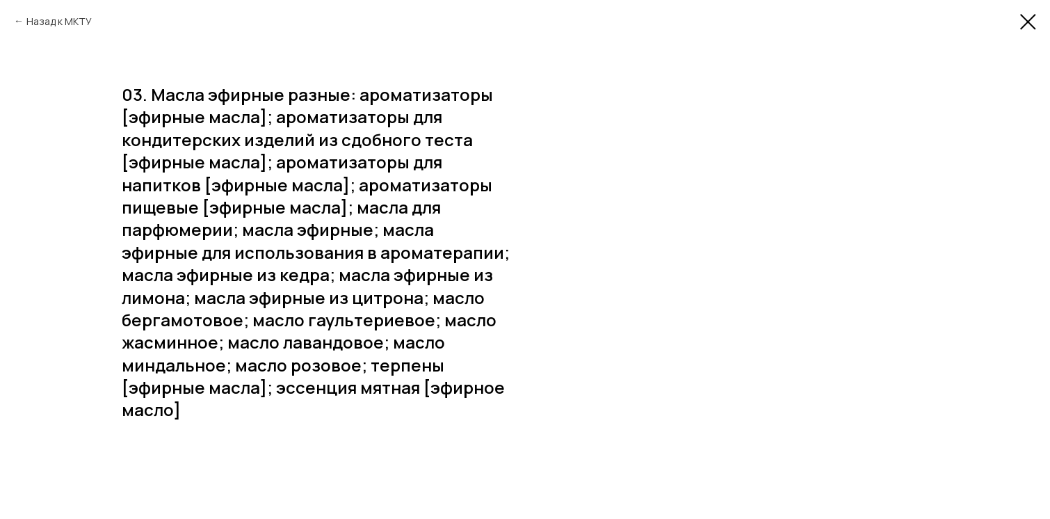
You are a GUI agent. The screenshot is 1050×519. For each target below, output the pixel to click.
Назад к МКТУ (59, 21)
